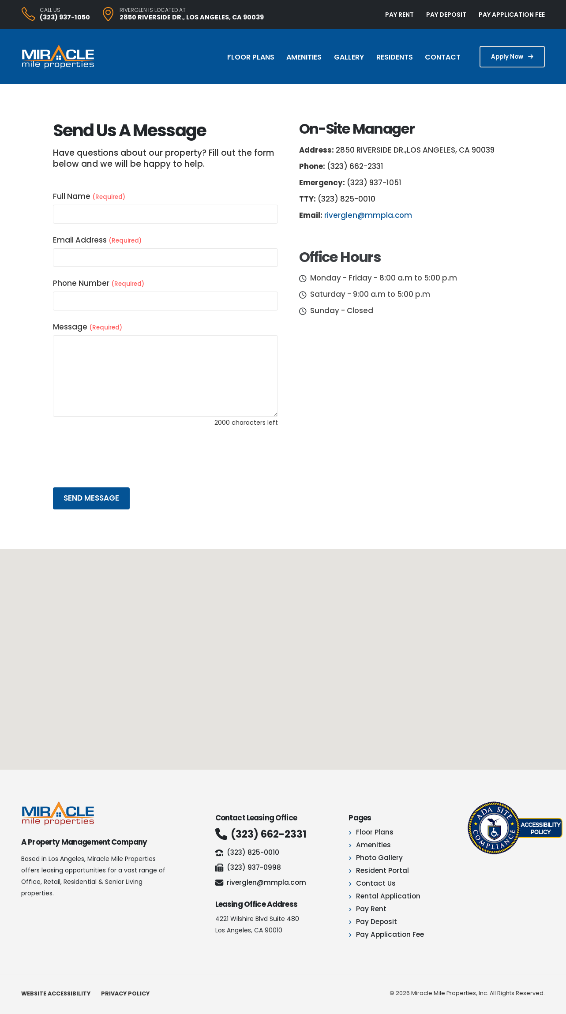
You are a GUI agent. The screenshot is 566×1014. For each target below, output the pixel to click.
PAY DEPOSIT (446, 14)
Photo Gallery (379, 857)
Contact (443, 57)
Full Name (89, 196)
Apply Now (512, 56)
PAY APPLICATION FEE (512, 14)
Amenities (304, 57)
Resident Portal (382, 870)
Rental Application (388, 896)
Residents (394, 57)
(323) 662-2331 (261, 834)
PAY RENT (399, 14)
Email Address (97, 240)
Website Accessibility (55, 993)
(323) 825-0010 (247, 852)
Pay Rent (371, 908)
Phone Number (98, 283)
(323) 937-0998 (248, 867)
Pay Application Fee (390, 934)
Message (87, 327)
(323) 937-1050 (65, 17)
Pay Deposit (376, 921)
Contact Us (376, 883)
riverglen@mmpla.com (368, 215)
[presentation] (120, 456)
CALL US (50, 10)
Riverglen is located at (153, 10)
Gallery (349, 57)
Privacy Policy (125, 993)
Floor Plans (250, 57)
